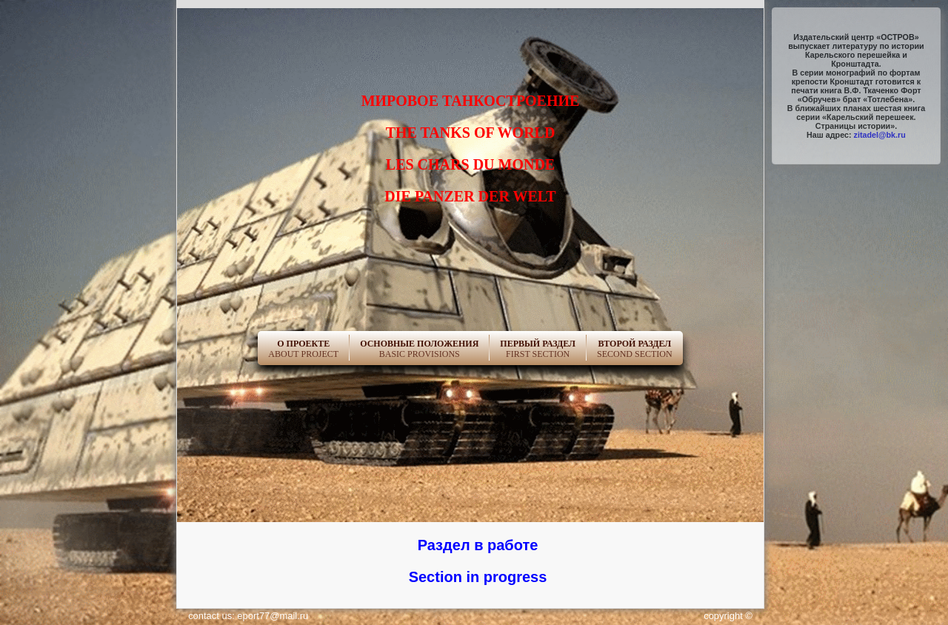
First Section (537, 348)
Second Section (634, 348)
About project (303, 348)
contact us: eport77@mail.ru (248, 615)
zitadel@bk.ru (880, 134)
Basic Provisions (419, 348)
